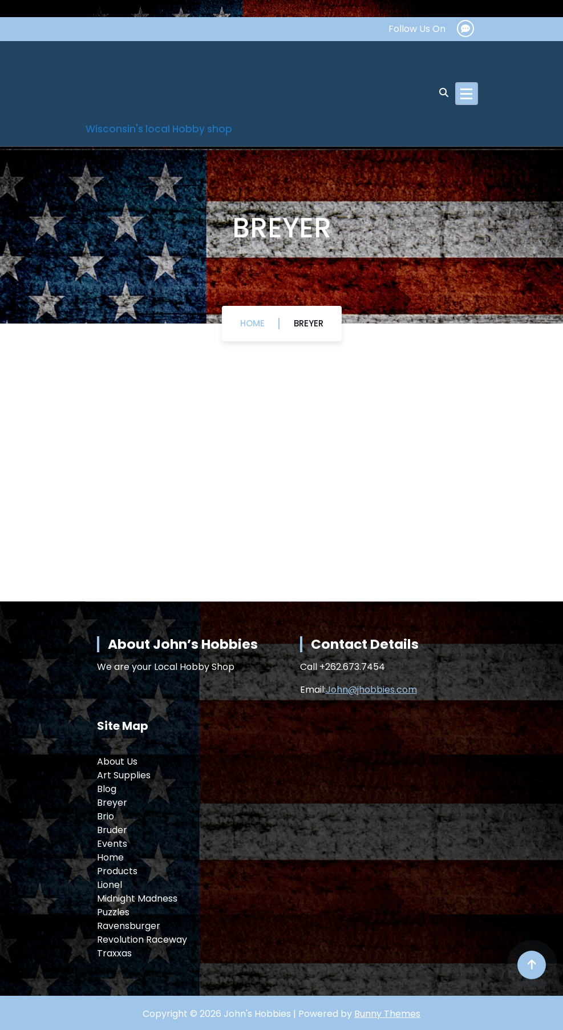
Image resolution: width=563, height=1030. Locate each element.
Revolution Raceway (142, 939)
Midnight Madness (137, 898)
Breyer (308, 323)
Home (252, 323)
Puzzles (113, 912)
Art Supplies (124, 775)
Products (117, 871)
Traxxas (114, 953)
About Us (117, 761)
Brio (105, 816)
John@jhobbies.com (371, 689)
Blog (106, 788)
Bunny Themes (387, 1013)
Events (112, 843)
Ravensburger (128, 925)
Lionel (109, 884)
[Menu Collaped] (466, 93)
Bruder (112, 830)
